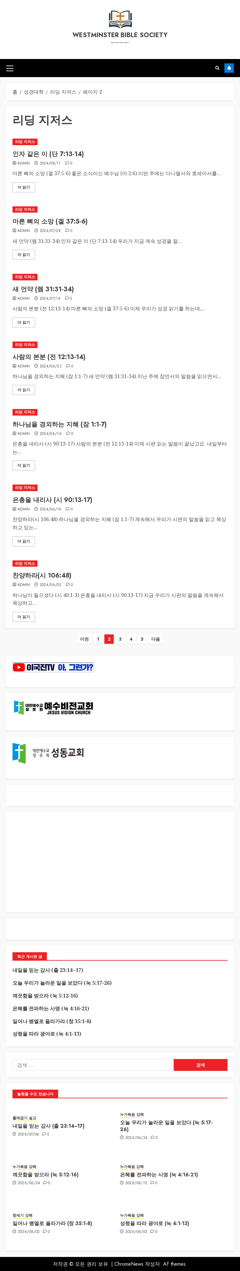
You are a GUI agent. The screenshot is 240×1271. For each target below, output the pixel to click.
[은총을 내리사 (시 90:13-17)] (120, 488)
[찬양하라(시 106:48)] (120, 564)
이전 (84, 639)
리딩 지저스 (25, 142)
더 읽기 (24, 187)
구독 (229, 68)
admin (24, 163)
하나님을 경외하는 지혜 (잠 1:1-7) (59, 424)
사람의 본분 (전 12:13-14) (48, 357)
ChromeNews (128, 1264)
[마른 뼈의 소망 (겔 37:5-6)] (120, 209)
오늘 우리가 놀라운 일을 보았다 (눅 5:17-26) (62, 982)
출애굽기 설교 (24, 1118)
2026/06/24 (136, 1138)
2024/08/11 (50, 163)
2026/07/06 (28, 1134)
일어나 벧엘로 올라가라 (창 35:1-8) (51, 1021)
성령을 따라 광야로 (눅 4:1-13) (46, 1033)
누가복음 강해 (132, 1114)
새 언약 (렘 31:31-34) (43, 289)
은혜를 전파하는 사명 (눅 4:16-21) (50, 1008)
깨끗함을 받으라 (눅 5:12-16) (45, 995)
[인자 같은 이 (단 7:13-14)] (120, 142)
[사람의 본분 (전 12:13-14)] (120, 345)
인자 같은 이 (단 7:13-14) (48, 154)
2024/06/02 (51, 585)
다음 (155, 639)
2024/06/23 (51, 366)
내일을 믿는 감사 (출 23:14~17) (47, 970)
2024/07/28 (50, 231)
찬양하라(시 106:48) (41, 575)
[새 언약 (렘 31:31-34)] (120, 277)
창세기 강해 (22, 1215)
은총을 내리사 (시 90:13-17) (52, 500)
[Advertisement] (120, 862)
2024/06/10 (50, 509)
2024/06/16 (51, 433)
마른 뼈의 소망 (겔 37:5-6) (50, 221)
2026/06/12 (136, 1183)
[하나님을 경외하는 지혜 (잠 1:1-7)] (120, 412)
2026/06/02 (29, 1231)
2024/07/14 (50, 298)
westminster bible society (120, 35)
